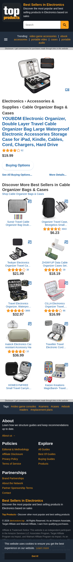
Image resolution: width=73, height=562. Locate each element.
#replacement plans (42, 409)
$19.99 (7, 156)
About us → (8, 435)
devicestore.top (17, 520)
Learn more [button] (42, 548)
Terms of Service (11, 463)
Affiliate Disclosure (12, 454)
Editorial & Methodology (15, 449)
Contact (6, 492)
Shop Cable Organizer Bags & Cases (23, 193)
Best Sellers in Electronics (43, 5)
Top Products (9, 514)
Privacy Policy (10, 459)
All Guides (44, 449)
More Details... (57, 174)
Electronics (13, 101)
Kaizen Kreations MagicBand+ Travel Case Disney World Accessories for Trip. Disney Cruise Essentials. (54, 387)
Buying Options (18, 165)
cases (54, 39)
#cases (55, 406)
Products (43, 463)
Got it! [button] (35, 556)
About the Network (12, 483)
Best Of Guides (46, 454)
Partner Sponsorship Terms (17, 487)
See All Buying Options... (17, 174)
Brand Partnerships (13, 478)
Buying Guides (46, 459)
